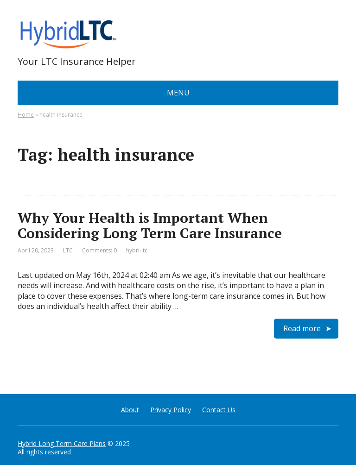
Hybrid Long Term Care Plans (62, 443)
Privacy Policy (170, 409)
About (130, 409)
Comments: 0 (99, 250)
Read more (302, 328)
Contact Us (218, 409)
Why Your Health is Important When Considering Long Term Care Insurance (150, 225)
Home (26, 115)
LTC (68, 250)
